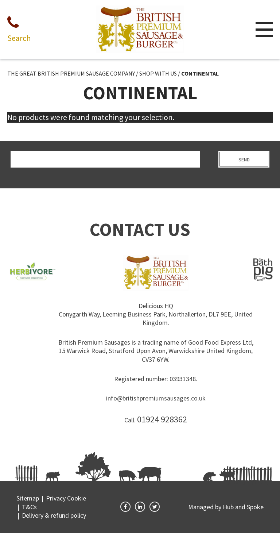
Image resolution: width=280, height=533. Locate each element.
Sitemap (27, 498)
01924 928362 (162, 419)
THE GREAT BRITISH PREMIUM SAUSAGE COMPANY (71, 73)
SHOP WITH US (158, 73)
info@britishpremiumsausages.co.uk (156, 398)
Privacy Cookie (66, 498)
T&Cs (29, 507)
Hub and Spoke (243, 507)
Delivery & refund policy (54, 515)
